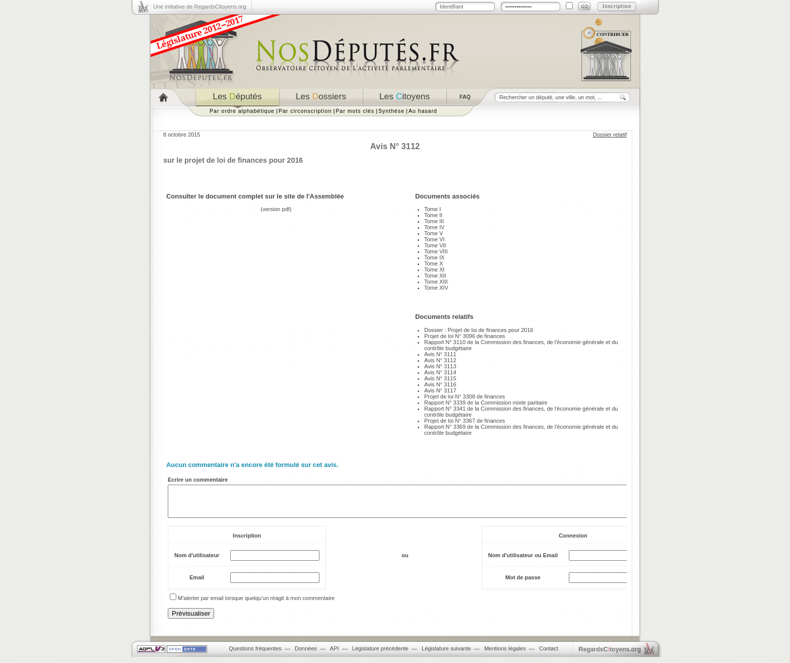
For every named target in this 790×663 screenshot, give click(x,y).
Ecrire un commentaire (198, 480)
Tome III (434, 221)
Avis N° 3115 (440, 378)
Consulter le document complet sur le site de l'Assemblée (255, 196)
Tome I (432, 209)
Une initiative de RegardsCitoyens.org (199, 7)
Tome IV (434, 227)
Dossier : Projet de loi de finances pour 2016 (478, 330)
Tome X (433, 263)
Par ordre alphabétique (242, 111)
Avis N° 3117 (440, 390)
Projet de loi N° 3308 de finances (464, 396)
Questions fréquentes (255, 654)
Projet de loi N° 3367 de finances (464, 421)
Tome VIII (435, 251)
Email (196, 583)
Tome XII (435, 276)
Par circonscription (305, 111)
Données (306, 654)
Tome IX (434, 257)
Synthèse (391, 111)
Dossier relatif (610, 134)
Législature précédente (380, 654)
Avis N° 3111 (440, 354)
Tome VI (434, 239)
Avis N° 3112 (440, 360)
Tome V (433, 233)
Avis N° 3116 (440, 384)
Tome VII (435, 245)
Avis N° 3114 (440, 372)
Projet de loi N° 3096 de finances (464, 336)
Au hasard (423, 111)
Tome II (433, 215)
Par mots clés (355, 111)
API (334, 654)
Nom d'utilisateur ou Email (523, 561)
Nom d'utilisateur (196, 561)
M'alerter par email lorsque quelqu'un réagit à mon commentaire (256, 604)
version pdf (276, 209)
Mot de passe (523, 583)
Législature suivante (446, 654)
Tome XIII (435, 282)
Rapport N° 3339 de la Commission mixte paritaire (486, 403)
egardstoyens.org (609, 655)
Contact (548, 654)
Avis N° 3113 (440, 366)
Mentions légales (505, 654)
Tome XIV (436, 288)
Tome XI (434, 270)
